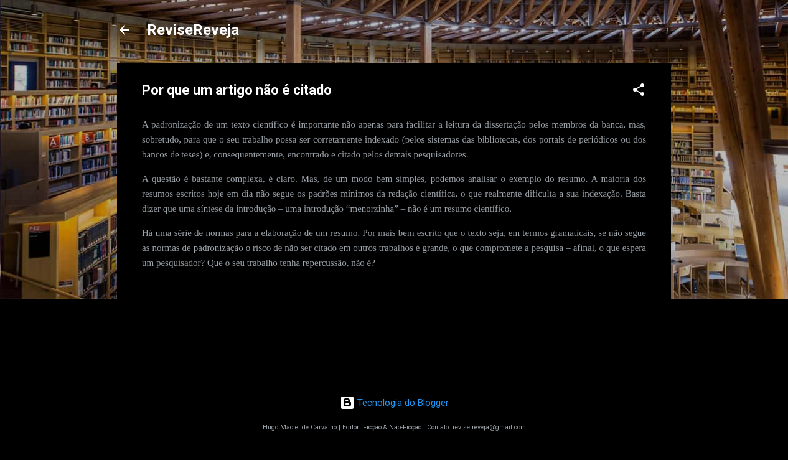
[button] (638, 91)
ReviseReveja (193, 30)
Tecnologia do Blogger (394, 402)
